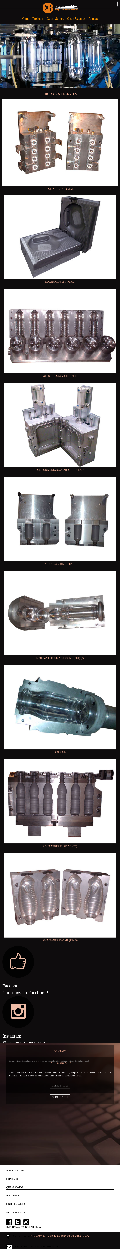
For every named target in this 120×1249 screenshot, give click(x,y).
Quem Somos (55, 18)
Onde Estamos (76, 18)
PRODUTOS (13, 1195)
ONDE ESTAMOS (16, 1204)
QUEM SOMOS (14, 1187)
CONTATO (12, 1179)
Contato (93, 18)
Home (25, 18)
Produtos (37, 18)
